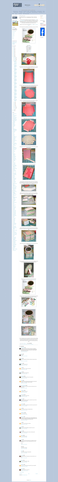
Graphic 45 (14, 164)
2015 (13, 54)
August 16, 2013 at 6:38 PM (24, 392)
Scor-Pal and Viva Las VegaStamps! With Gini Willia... (15, 65)
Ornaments (14, 200)
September (15, 59)
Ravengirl (22, 468)
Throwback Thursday (14, 239)
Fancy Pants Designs (14, 154)
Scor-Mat (24, 344)
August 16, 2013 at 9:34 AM (24, 351)
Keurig (13, 177)
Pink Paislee (14, 207)
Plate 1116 (30, 46)
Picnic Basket (14, 206)
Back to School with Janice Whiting (15, 100)
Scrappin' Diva (22, 412)
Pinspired (14, 208)
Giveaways (14, 163)
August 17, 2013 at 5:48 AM (24, 428)
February (15, 107)
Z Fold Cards (14, 250)
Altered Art (14, 116)
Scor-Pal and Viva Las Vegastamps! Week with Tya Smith (15, 90)
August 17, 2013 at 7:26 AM (24, 437)
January (15, 108)
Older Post (37, 473)
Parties (13, 203)
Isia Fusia (13, 35)
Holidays (14, 169)
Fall (13, 152)
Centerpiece (14, 137)
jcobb (21, 426)
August (14, 60)
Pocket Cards (14, 210)
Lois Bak (13, 34)
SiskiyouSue (22, 464)
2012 (13, 109)
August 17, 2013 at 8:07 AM (24, 444)
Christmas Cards (14, 140)
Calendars (14, 131)
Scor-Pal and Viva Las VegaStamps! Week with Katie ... (15, 69)
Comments (42, 18)
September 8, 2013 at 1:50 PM (24, 466)
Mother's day (14, 195)
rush (21, 422)
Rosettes (14, 216)
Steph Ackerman (14, 31)
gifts (13, 161)
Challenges (14, 138)
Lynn (21, 367)
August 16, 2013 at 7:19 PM (24, 396)
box (13, 127)
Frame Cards (14, 158)
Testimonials (20, 13)
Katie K (14, 175)
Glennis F (22, 460)
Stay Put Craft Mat (15, 233)
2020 (13, 49)
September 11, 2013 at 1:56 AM (24, 470)
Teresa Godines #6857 (23, 385)
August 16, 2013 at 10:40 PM (24, 414)
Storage (14, 235)
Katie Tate (22, 344)
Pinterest (14, 209)
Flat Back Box (14, 156)
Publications (14, 214)
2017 (13, 52)
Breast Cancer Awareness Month (15, 129)
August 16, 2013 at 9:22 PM (24, 401)
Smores (14, 229)
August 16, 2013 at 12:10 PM (24, 365)
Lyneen (22, 380)
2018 (13, 51)
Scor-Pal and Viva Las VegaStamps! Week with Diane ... (15, 86)
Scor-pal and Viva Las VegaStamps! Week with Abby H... (15, 93)
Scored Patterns (14, 223)
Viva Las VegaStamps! (22, 20)
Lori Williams (14, 181)
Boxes (13, 128)
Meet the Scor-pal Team (26, 13)
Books (13, 126)
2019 (13, 50)
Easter (13, 150)
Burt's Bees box (14, 130)
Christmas (14, 139)
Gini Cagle (14, 162)
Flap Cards (14, 155)
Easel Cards (14, 149)
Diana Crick (22, 416)
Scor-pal (26, 344)
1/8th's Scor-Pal (14, 113)
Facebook (14, 151)
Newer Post (21, 473)
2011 (13, 110)
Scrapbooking (14, 224)
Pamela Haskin (22, 347)
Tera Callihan (22, 394)
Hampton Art (14, 167)
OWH (13, 201)
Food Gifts (14, 157)
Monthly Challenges (14, 193)
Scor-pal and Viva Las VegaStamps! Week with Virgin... (15, 79)
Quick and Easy (14, 215)
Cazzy (21, 439)
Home (13, 13)
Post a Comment (22, 472)
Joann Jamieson (14, 174)
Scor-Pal (36, 19)
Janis (21, 358)
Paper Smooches (14, 202)
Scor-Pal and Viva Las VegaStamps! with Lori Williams (15, 72)
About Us (16, 13)
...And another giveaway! (15, 63)
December (15, 57)
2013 (13, 56)
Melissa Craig (14, 187)
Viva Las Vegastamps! (31, 344)
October (15, 58)
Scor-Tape (30, 51)
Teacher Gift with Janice (15, 61)
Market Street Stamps (14, 185)
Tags (13, 236)
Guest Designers (14, 165)
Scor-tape (28, 344)
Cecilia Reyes (22, 390)
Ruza (13, 217)
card (13, 133)
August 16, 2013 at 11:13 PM (24, 424)
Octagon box (14, 199)
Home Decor (14, 170)
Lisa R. (22, 363)
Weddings (14, 247)
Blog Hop (14, 125)
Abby (13, 114)
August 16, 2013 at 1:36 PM (24, 369)
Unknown (22, 435)
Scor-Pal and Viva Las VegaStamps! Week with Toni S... (15, 83)
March (14, 106)
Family (14, 153)
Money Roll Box (15, 191)
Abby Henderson (15, 115)
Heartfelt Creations (15, 168)
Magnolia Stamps (15, 183)
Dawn (13, 146)
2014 (13, 55)
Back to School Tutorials (14, 121)
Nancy (13, 38)
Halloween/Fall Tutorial (14, 166)
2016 (13, 53)
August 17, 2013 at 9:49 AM (24, 448)
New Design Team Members (15, 197)
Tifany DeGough (15, 240)
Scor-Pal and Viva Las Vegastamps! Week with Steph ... (15, 97)
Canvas (14, 132)
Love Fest (14, 182)
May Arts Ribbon (15, 186)
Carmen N (22, 455)
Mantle (14, 184)
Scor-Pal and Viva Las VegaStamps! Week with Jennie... (15, 76)
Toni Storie (14, 241)
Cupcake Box (14, 145)
